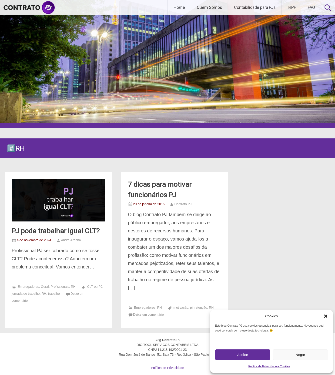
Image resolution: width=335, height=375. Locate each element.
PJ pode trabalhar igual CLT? (56, 231)
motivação (181, 307)
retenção (200, 307)
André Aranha (71, 240)
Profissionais (60, 286)
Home (179, 7)
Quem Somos (209, 7)
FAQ (311, 7)
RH (73, 286)
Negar (300, 355)
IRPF (292, 7)
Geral (45, 286)
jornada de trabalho (26, 293)
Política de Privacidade (167, 368)
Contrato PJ (182, 204)
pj (191, 307)
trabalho (54, 293)
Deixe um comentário (148, 314)
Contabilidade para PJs (255, 7)
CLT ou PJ (94, 286)
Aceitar (242, 355)
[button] (325, 316)
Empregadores (28, 286)
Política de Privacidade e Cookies (269, 366)
